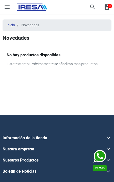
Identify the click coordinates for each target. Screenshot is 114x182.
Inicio (11, 25)
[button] (92, 7)
